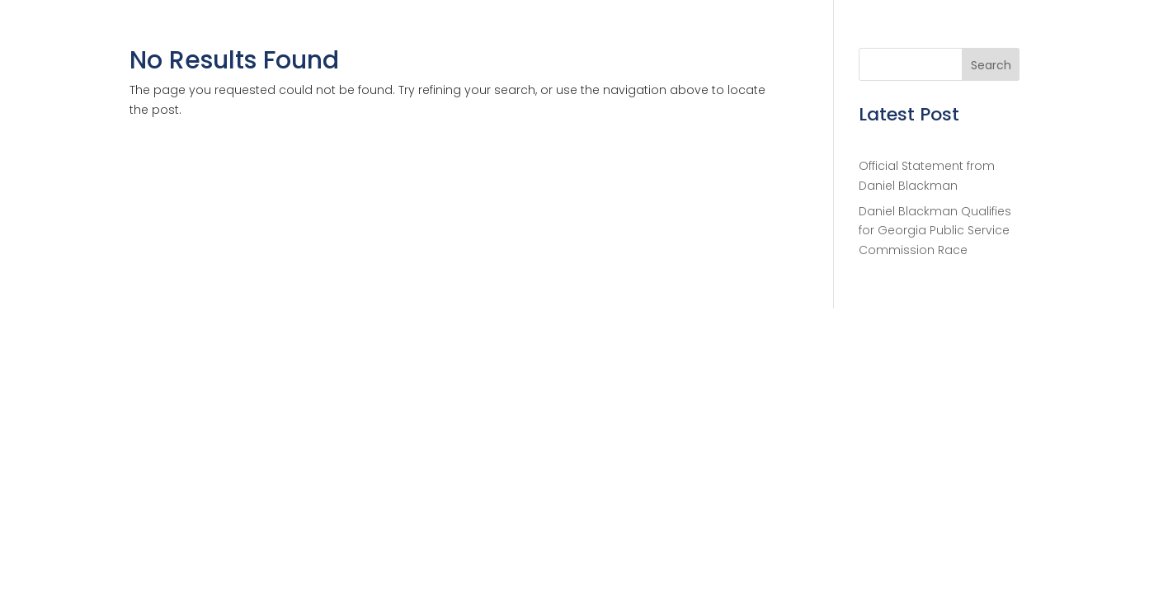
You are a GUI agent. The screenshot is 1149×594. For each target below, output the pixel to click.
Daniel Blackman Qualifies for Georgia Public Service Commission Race (935, 231)
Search (991, 65)
